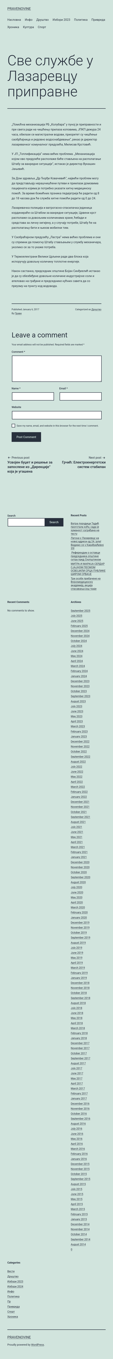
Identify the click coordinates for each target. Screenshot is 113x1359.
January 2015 (79, 1219)
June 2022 (77, 771)
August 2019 (78, 942)
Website (16, 407)
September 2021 (80, 816)
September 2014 (80, 1239)
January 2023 (79, 736)
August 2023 (78, 701)
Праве (18, 313)
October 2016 (79, 1113)
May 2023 (76, 716)
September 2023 (80, 696)
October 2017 (79, 1053)
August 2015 (78, 1184)
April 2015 (77, 1204)
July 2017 (76, 1068)
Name (16, 388)
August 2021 (78, 821)
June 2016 (77, 1133)
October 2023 (79, 691)
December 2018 (80, 982)
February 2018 (79, 1033)
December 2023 (80, 681)
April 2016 (77, 1143)
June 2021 (77, 831)
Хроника (13, 27)
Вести (11, 1271)
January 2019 (79, 977)
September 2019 (80, 937)
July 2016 (76, 1128)
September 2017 (80, 1058)
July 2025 (76, 615)
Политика (81, 19)
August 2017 (78, 1063)
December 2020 (80, 862)
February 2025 (79, 625)
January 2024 (79, 676)
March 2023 (78, 726)
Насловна (14, 19)
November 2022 (80, 746)
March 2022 (78, 786)
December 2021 (80, 801)
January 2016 (79, 1158)
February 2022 (79, 791)
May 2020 (76, 897)
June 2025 (77, 620)
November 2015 (80, 1168)
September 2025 (80, 610)
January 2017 (79, 1098)
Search (11, 515)
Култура (28, 27)
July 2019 (76, 947)
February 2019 (79, 972)
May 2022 (76, 776)
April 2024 (77, 661)
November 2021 (80, 806)
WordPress (37, 1344)
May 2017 (76, 1078)
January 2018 (79, 1038)
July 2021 (76, 826)
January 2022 (79, 796)
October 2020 (79, 872)
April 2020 (77, 902)
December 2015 (80, 1163)
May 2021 (76, 837)
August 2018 (78, 1003)
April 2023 (77, 721)
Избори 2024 (15, 1286)
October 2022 (79, 751)
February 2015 (79, 1214)
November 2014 (80, 1229)
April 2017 (77, 1083)
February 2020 (79, 912)
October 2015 (79, 1173)
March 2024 (78, 666)
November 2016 (80, 1108)
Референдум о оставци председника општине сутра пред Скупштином (86, 556)
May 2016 (76, 1138)
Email (63, 388)
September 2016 (80, 1118)
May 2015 (76, 1199)
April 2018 (77, 1023)
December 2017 (80, 1043)
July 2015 (76, 1189)
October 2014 (79, 1234)
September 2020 (80, 877)
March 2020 (78, 907)
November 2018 (80, 987)
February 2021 (79, 852)
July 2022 (76, 766)
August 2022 (78, 761)
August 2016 (78, 1123)
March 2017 (78, 1088)
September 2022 (80, 756)
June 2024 (77, 651)
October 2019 (79, 932)
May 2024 (76, 656)
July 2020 (76, 887)
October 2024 (79, 640)
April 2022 (77, 781)
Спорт (42, 27)
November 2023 (80, 686)
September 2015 (80, 1178)
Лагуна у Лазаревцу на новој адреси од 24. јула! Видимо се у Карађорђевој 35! (87, 543)
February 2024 (79, 671)
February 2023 (79, 731)
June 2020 (77, 892)
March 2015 (78, 1209)
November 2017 (80, 1048)
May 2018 (76, 1018)
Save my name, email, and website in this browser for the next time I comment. (58, 425)
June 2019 (77, 952)
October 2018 (79, 992)
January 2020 (79, 917)
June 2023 (77, 711)
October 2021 (79, 811)
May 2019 (76, 957)
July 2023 (76, 706)
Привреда (98, 19)
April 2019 (77, 962)
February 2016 (79, 1153)
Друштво (42, 19)
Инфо (29, 19)
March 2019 (78, 967)
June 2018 (77, 1013)
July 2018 (76, 1008)
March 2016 (78, 1148)
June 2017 (77, 1073)
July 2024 (76, 645)
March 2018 (78, 1028)
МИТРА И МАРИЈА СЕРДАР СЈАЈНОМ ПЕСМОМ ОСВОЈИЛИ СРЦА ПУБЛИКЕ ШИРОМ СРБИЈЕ (88, 569)
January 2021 (79, 857)
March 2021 (78, 847)
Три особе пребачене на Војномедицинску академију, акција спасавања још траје (85, 583)
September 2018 (80, 998)
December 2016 (80, 1103)
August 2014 (78, 1244)
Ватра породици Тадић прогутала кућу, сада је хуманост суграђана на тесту (85, 528)
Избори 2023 (61, 19)
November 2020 (80, 867)
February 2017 (79, 1093)
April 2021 (77, 842)
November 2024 (80, 635)
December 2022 (80, 741)
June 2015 (77, 1194)
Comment (18, 351)
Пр (9, 1301)
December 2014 (80, 1224)
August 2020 (78, 882)
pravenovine (19, 9)
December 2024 (80, 630)
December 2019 (80, 922)
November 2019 (80, 927)
